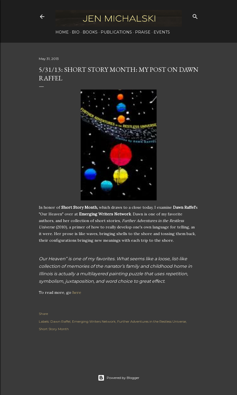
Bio (76, 32)
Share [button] (43, 314)
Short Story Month (54, 329)
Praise (143, 32)
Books (90, 32)
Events (162, 32)
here (76, 292)
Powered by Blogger (118, 377)
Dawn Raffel (60, 321)
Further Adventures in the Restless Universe (151, 321)
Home (62, 32)
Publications (116, 32)
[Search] (195, 15)
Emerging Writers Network (94, 321)
